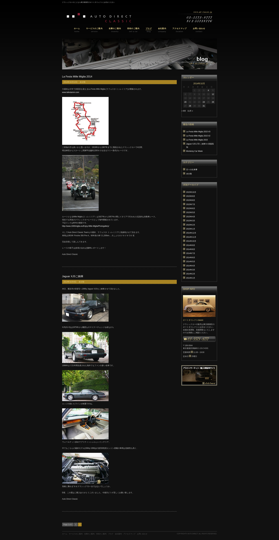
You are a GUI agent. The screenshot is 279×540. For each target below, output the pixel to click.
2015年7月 (190, 204)
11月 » (190, 111)
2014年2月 (190, 274)
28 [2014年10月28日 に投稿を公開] (190, 106)
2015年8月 (190, 200)
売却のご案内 (101, 534)
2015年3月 (190, 221)
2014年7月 (190, 253)
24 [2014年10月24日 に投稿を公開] (204, 102)
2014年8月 (190, 249)
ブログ (110, 534)
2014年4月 (190, 266)
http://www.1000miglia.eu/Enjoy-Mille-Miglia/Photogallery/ (85, 226)
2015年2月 (190, 225)
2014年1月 (190, 278)
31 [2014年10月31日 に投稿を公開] (204, 106)
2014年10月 (191, 241)
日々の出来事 (191, 169)
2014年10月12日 (70, 82)
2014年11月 (191, 237)
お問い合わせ (142, 534)
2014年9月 (190, 245)
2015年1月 (190, 229)
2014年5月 (190, 261)
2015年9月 (190, 196)
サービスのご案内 (76, 534)
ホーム (64, 534)
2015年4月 (190, 217)
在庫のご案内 (89, 534)
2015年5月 (190, 212)
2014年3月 (190, 270)
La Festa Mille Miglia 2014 (77, 76)
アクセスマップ (129, 534)
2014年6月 (190, 257)
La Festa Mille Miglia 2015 (197, 140)
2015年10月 (191, 192)
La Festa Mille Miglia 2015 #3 (198, 132)
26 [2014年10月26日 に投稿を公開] (213, 102)
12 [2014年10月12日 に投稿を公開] (213, 94)
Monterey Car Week (194, 151)
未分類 (82, 82)
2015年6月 (190, 208)
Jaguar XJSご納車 (72, 276)
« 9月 (184, 111)
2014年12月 (191, 233)
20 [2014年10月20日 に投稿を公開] (185, 102)
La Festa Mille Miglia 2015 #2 (198, 136)
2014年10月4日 (70, 282)
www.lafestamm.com (70, 92)
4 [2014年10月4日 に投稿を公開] (208, 90)
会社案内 (118, 534)
